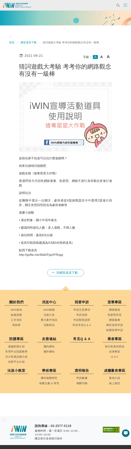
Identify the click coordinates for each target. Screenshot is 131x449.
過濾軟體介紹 (16, 346)
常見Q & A (82, 339)
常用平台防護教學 (16, 351)
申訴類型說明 (82, 320)
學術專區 (49, 370)
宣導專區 (115, 302)
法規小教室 (16, 370)
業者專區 (115, 339)
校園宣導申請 (114, 330)
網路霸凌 (114, 309)
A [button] (95, 57)
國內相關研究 (49, 378)
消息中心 (49, 302)
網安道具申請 (114, 325)
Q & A (114, 356)
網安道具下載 (28, 42)
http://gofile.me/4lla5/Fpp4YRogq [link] (41, 254)
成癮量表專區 (114, 370)
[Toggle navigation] (125, 5)
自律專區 (114, 351)
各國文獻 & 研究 (49, 383)
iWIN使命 (16, 309)
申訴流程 (82, 314)
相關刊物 (82, 383)
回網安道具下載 (65, 272)
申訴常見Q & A (82, 325)
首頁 (11, 42)
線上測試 (114, 383)
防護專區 (16, 339)
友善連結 (49, 339)
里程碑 (16, 325)
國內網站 (49, 346)
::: (10, 36)
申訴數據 (82, 378)
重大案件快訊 (49, 320)
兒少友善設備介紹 (16, 356)
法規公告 (49, 314)
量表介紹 (114, 378)
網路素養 (114, 320)
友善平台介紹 (16, 361)
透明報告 (82, 370)
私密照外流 (115, 314)
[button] (65, 290)
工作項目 (16, 320)
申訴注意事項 (82, 309)
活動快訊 (49, 325)
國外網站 (49, 351)
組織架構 (16, 314)
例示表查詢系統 (114, 346)
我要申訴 (82, 302)
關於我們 (16, 302)
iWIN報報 (49, 309)
